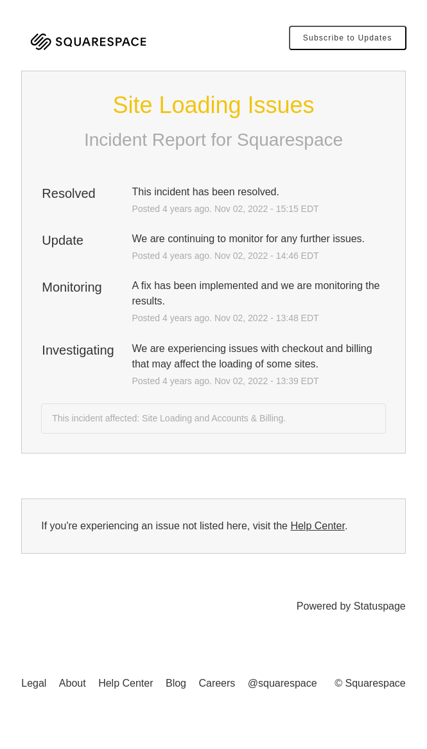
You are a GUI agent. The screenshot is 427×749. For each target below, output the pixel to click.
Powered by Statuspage (351, 606)
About (72, 683)
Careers (216, 683)
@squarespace (282, 683)
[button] (347, 37)
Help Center (317, 525)
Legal (33, 683)
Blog (176, 683)
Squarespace (290, 140)
